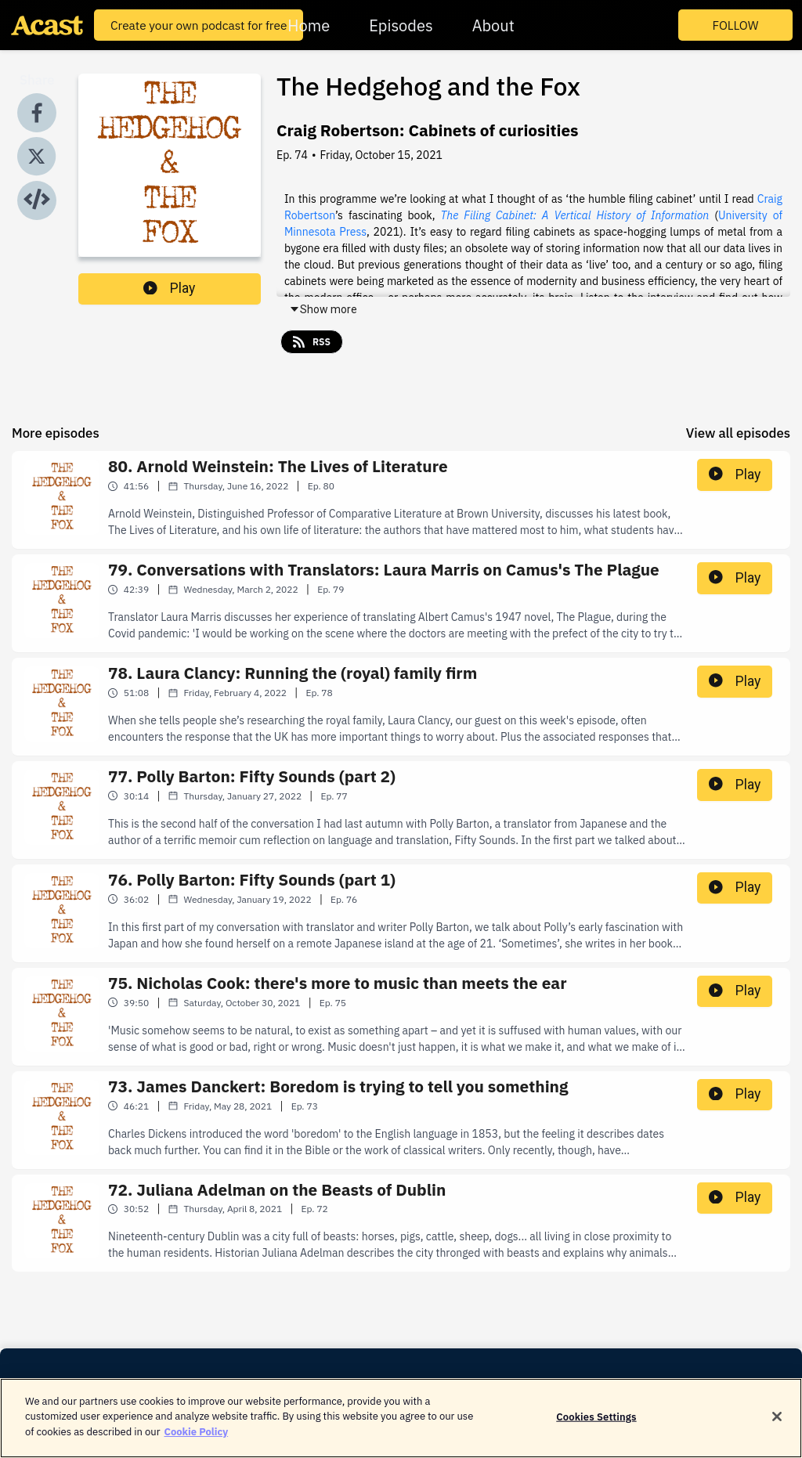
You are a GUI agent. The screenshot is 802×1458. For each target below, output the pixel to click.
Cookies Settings (596, 1428)
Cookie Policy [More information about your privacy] (196, 1443)
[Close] (777, 1427)
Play (169, 288)
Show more (323, 309)
